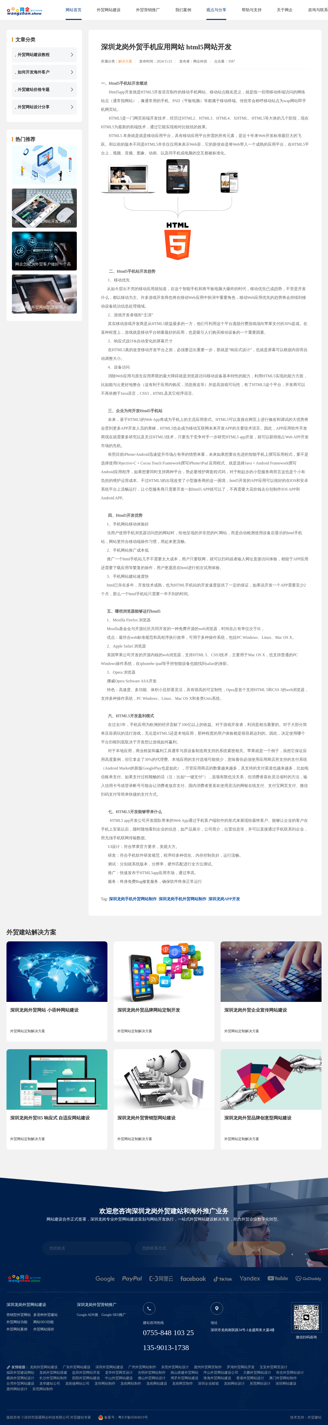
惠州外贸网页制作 (208, 1367)
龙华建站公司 (49, 1383)
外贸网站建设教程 (44, 54)
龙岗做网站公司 (77, 1383)
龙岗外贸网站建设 (44, 1367)
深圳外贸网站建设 (109, 1367)
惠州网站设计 (16, 1389)
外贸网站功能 (16, 1322)
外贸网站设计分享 (44, 107)
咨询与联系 (318, 10)
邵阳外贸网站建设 (86, 1378)
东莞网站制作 (42, 1389)
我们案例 (183, 10)
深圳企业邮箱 (208, 1383)
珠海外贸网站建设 (217, 1378)
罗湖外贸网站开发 (241, 1367)
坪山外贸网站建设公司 (220, 1372)
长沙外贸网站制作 (53, 1378)
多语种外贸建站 (45, 1315)
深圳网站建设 (286, 1383)
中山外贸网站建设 (119, 1378)
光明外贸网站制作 (152, 1372)
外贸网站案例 (16, 1329)
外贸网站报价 (43, 1329)
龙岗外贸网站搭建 (53, 1372)
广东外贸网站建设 (77, 1367)
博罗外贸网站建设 (184, 1378)
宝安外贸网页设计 (273, 1367)
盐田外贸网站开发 (86, 1372)
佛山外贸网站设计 (152, 1378)
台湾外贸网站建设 (20, 1383)
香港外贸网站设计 (250, 1378)
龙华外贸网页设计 (119, 1372)
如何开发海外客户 (44, 72)
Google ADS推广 (87, 1315)
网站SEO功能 (43, 1322)
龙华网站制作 (104, 1383)
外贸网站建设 (109, 10)
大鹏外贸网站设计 (257, 1372)
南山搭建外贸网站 (184, 1372)
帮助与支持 (252, 10)
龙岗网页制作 (182, 1383)
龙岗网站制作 (130, 1383)
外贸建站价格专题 (44, 89)
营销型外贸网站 (18, 1315)
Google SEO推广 (113, 1315)
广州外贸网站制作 (142, 1367)
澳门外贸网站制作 (283, 1378)
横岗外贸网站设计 (20, 1378)
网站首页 (74, 10)
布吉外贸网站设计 (290, 1372)
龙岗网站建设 (156, 1383)
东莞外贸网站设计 (175, 1367)
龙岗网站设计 (234, 1383)
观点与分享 (216, 10)
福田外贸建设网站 (20, 1372)
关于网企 (285, 10)
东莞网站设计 (260, 1383)
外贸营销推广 (148, 10)
